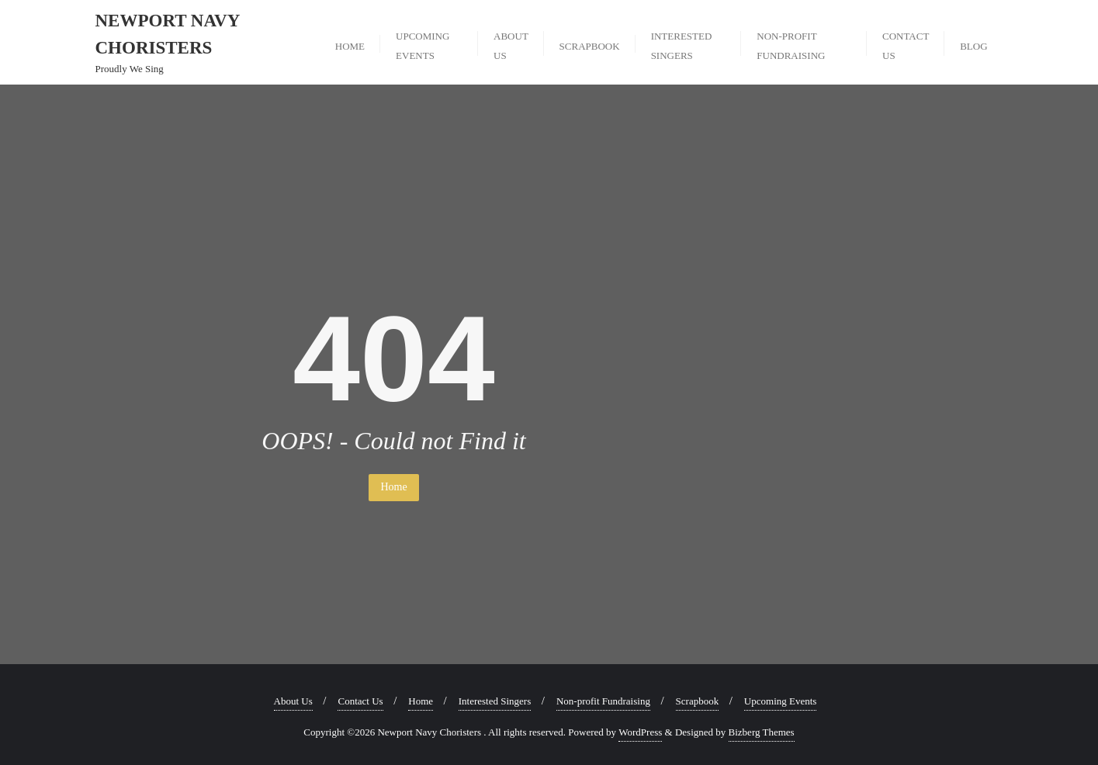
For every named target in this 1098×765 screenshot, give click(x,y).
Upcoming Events (780, 701)
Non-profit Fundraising (603, 701)
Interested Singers (495, 701)
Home (393, 487)
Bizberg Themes (762, 732)
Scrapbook (697, 701)
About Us (293, 701)
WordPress (640, 732)
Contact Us (360, 701)
